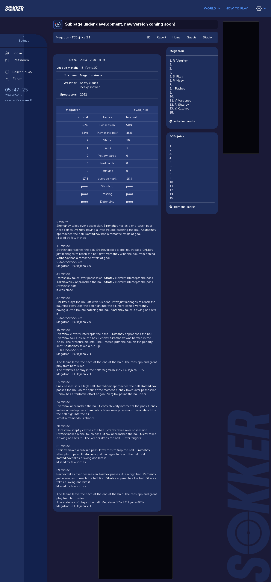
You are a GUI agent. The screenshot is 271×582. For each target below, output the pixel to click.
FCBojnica (177, 136)
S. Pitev (178, 76)
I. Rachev (179, 89)
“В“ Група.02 (88, 68)
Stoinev (61, 450)
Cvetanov (62, 334)
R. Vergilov (180, 61)
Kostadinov (148, 230)
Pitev (115, 302)
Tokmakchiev (65, 282)
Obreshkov (63, 278)
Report (161, 37)
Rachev (61, 474)
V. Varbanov (183, 101)
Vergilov (112, 394)
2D (148, 37)
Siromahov (63, 226)
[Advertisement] (136, 547)
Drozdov (79, 230)
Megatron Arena (91, 75)
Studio (207, 37)
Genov (120, 390)
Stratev (61, 250)
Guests (192, 37)
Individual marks (184, 121)
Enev (59, 386)
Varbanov (112, 254)
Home (176, 37)
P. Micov (178, 81)
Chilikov (147, 250)
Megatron (177, 51)
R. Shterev (182, 105)
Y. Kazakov (182, 108)
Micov (106, 434)
